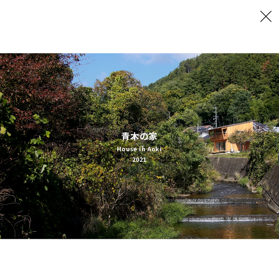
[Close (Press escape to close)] (266, 13)
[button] (7, 146)
